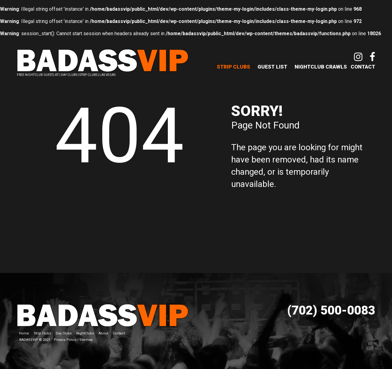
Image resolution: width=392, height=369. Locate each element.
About (103, 333)
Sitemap (86, 340)
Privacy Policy (65, 340)
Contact (363, 67)
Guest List (272, 67)
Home (24, 333)
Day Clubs (64, 333)
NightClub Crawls (321, 67)
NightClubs (85, 333)
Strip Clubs (233, 67)
